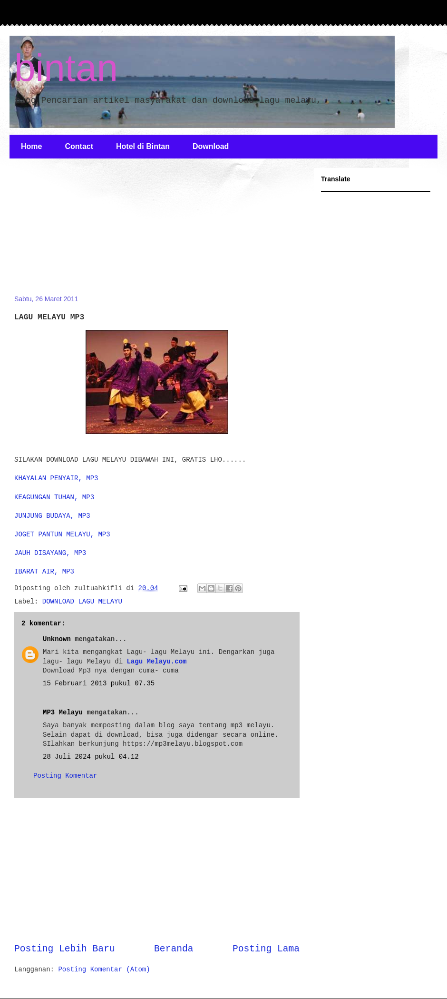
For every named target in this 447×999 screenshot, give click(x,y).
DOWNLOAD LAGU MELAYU (82, 601)
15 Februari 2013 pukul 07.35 (99, 683)
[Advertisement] (85, 232)
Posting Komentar (65, 776)
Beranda (173, 949)
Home (31, 146)
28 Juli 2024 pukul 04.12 (91, 757)
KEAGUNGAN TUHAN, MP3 (54, 497)
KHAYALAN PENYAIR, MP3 (56, 478)
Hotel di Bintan (143, 146)
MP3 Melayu (63, 712)
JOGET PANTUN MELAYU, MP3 (62, 534)
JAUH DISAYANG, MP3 (50, 553)
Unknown (57, 639)
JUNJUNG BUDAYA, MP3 (52, 516)
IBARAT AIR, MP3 (44, 571)
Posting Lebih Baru (64, 949)
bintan (66, 68)
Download (211, 146)
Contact (79, 146)
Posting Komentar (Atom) (104, 969)
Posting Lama (266, 949)
